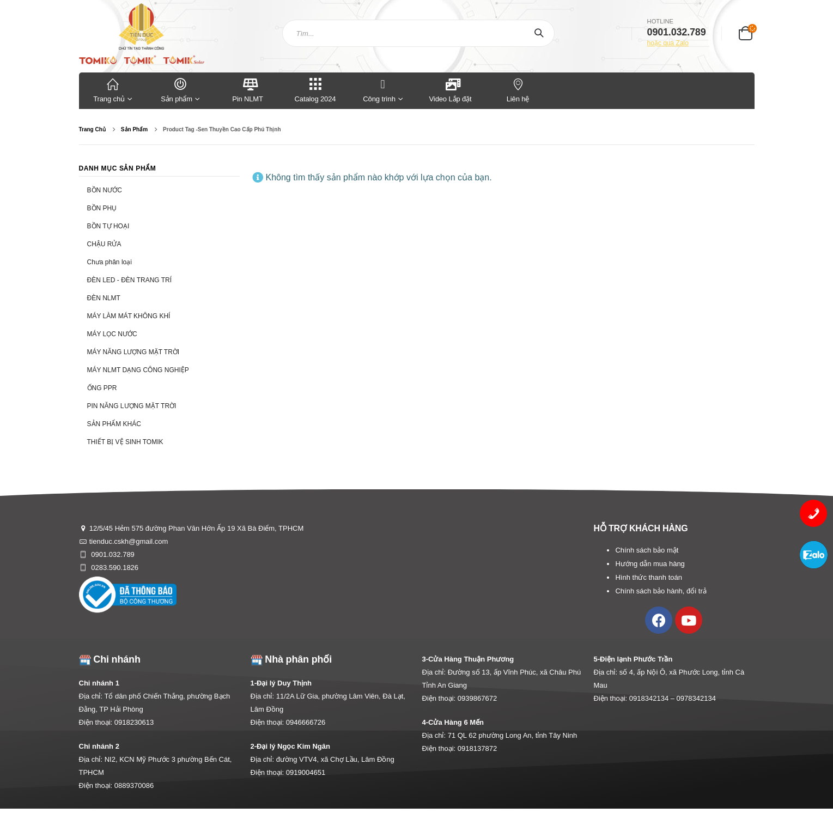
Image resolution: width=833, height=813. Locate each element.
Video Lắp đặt (450, 89)
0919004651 (305, 772)
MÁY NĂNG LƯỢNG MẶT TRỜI (133, 352)
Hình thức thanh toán (648, 577)
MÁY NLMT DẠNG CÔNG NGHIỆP (138, 370)
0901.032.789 (112, 554)
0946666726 (305, 722)
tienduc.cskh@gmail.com (128, 541)
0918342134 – (653, 698)
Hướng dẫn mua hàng (649, 564)
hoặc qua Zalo (668, 43)
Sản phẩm (180, 89)
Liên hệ (518, 89)
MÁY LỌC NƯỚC (112, 334)
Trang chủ (113, 89)
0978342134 (696, 698)
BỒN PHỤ (102, 208)
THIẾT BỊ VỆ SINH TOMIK (125, 442)
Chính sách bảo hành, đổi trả (660, 591)
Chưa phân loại (109, 262)
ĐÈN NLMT (103, 298)
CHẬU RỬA (104, 244)
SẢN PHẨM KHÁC (114, 424)
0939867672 (477, 698)
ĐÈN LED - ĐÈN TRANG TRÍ (129, 280)
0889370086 (134, 785)
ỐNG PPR (102, 388)
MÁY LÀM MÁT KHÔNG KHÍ (129, 316)
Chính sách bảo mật (646, 550)
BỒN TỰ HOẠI (108, 226)
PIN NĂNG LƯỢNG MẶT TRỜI (132, 406)
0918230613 (134, 722)
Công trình (379, 89)
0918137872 (477, 748)
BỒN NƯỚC (104, 190)
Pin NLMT (247, 89)
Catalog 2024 (315, 89)
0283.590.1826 (113, 567)
